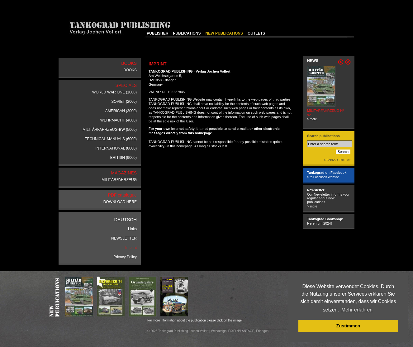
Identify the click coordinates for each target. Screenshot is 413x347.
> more (312, 119)
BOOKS (130, 70)
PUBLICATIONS (187, 33)
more (313, 206)
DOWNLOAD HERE (120, 202)
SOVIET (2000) (124, 101)
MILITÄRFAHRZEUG (119, 180)
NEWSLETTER (124, 238)
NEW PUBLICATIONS (224, 33)
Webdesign (218, 331)
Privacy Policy (125, 257)
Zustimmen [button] (348, 325)
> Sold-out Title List (337, 160)
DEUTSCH (125, 219)
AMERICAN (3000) (121, 111)
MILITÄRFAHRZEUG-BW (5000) (110, 129)
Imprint (131, 247)
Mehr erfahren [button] (357, 309)
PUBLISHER (157, 33)
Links (132, 229)
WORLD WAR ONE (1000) (114, 92)
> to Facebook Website (323, 177)
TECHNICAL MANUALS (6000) (111, 139)
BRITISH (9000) (123, 157)
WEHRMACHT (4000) (118, 120)
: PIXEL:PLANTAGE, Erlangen (247, 331)
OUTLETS (256, 33)
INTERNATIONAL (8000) (116, 148)
